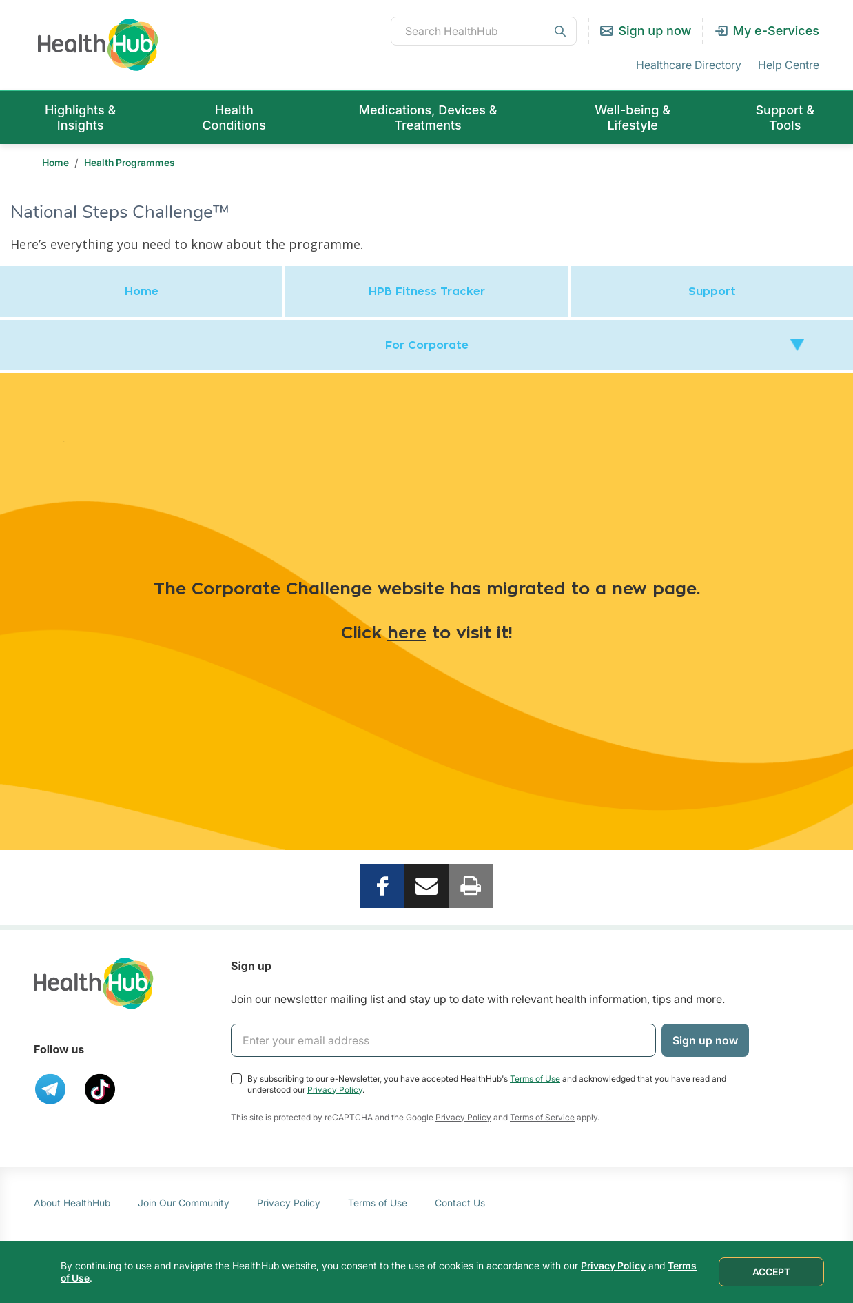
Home (55, 162)
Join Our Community (183, 1203)
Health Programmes (129, 162)
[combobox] (484, 31)
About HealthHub (72, 1203)
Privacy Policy (334, 1089)
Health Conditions (234, 117)
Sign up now (654, 30)
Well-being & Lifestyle (632, 117)
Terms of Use (535, 1078)
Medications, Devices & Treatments (428, 117)
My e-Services (775, 30)
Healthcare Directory (688, 65)
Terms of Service (542, 1117)
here (406, 633)
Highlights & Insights (80, 117)
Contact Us (460, 1203)
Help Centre (788, 65)
